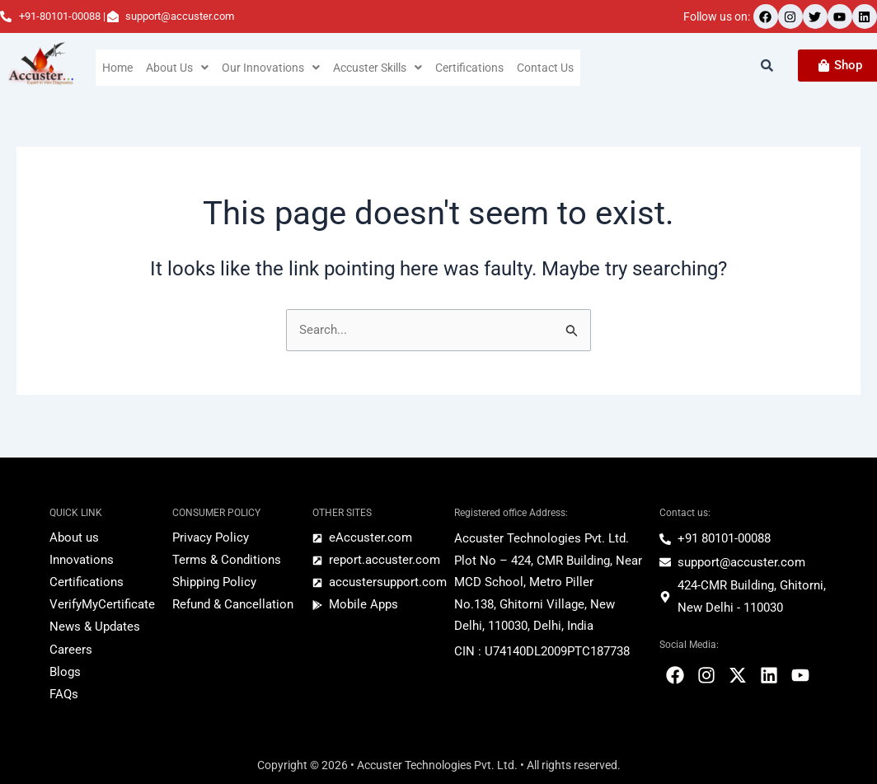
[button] (178, 67)
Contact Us (552, 67)
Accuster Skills (381, 67)
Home (118, 67)
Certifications (475, 67)
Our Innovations (272, 67)
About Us (178, 67)
